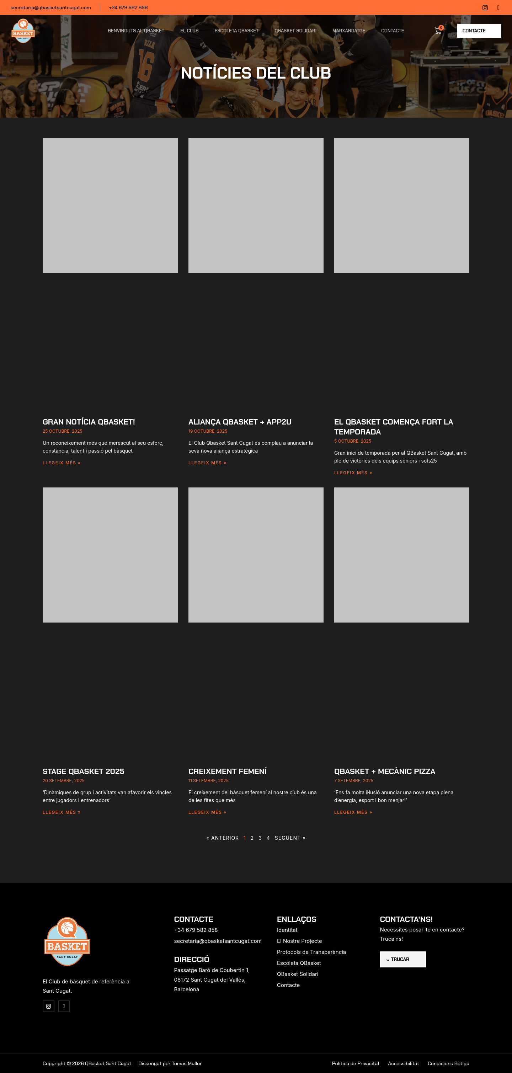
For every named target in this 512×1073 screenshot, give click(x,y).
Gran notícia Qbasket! (89, 422)
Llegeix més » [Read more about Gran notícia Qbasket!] (62, 462)
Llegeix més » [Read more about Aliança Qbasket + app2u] (207, 462)
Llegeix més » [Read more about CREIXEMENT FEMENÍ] (207, 812)
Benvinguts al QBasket (136, 31)
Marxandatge (348, 31)
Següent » (290, 838)
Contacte (392, 31)
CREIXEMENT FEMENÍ (227, 771)
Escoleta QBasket (237, 31)
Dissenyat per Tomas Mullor (170, 1063)
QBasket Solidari (295, 31)
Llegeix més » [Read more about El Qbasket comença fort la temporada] (353, 472)
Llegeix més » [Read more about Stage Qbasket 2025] (62, 812)
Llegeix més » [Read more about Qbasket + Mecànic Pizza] (353, 812)
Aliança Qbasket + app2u (240, 422)
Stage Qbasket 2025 (83, 771)
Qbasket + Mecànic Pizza (385, 771)
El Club (189, 31)
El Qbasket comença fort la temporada (393, 427)
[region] (92, 1017)
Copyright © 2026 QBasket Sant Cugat (87, 1063)
